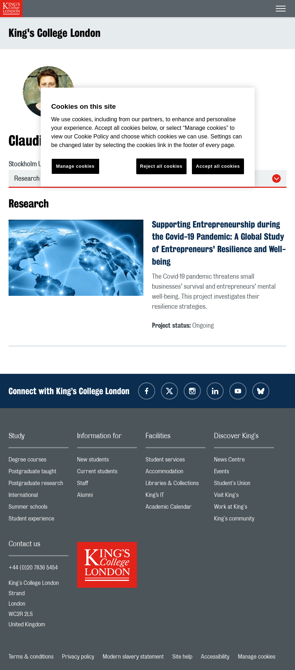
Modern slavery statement (133, 657)
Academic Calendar (175, 508)
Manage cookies (256, 657)
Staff (107, 484)
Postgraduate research (38, 484)
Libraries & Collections (175, 484)
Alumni (107, 496)
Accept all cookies (218, 166)
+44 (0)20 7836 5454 (33, 568)
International (38, 496)
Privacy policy (78, 657)
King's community (244, 520)
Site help (182, 657)
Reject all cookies (161, 166)
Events (244, 473)
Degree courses (38, 461)
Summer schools (38, 508)
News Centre (244, 461)
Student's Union (244, 484)
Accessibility (215, 657)
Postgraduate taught (38, 473)
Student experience (38, 520)
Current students (107, 473)
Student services (175, 461)
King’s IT (175, 496)
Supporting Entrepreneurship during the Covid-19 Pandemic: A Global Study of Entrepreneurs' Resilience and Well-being (219, 243)
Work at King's (244, 508)
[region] (148, 137)
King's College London (55, 32)
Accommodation (175, 473)
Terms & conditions (31, 657)
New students (107, 461)
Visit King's (244, 496)
